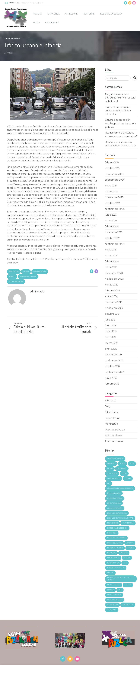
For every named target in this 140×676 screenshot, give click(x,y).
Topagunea (53, 14)
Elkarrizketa (112, 412)
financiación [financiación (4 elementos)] (112, 523)
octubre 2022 (112, 238)
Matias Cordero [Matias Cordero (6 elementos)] (113, 585)
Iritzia (36, 22)
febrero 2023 (112, 226)
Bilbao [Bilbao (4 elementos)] (110, 468)
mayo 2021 (111, 249)
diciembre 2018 (113, 354)
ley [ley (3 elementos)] (125, 563)
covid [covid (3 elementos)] (124, 473)
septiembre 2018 (114, 372)
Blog (107, 406)
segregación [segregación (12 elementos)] (112, 605)
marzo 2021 (111, 255)
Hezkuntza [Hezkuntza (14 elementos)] (111, 533)
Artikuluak (71, 14)
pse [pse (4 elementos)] (120, 590)
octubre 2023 (112, 203)
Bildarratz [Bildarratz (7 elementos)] (121, 468)
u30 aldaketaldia (16, 281)
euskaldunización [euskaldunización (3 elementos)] (114, 508)
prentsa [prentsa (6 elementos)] (110, 590)
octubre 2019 (112, 314)
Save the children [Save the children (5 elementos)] (114, 600)
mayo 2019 (111, 331)
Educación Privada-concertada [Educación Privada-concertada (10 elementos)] (120, 488)
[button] (59, 641)
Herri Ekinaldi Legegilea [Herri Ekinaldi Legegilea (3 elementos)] (117, 528)
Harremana (52, 22)
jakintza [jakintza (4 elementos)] (123, 553)
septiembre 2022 (114, 244)
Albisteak (110, 400)
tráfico (12, 276)
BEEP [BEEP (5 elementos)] (132, 463)
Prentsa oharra (113, 435)
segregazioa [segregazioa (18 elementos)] (128, 605)
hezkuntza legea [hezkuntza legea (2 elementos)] (114, 543)
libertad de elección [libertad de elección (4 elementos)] (115, 568)
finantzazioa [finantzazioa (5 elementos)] (128, 523)
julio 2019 (110, 319)
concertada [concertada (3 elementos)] (112, 473)
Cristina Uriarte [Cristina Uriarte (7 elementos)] (113, 478)
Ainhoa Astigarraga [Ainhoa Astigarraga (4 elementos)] (115, 458)
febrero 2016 (112, 383)
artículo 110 (13, 271)
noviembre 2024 (114, 174)
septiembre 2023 (114, 209)
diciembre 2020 (114, 273)
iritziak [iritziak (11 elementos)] (131, 548)
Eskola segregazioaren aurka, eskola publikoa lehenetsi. (118, 110)
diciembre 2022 (113, 232)
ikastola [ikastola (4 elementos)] (129, 543)
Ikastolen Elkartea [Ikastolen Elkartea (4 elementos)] (115, 548)
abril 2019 (110, 337)
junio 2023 (111, 215)
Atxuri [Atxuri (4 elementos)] (122, 463)
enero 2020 (111, 296)
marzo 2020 (111, 284)
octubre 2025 (112, 168)
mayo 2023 (111, 220)
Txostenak (88, 14)
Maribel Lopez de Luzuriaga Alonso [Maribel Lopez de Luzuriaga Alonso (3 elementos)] (118, 579)
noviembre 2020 (114, 279)
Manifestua (111, 424)
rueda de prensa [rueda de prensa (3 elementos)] (114, 595)
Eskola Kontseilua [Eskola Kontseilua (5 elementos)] (114, 498)
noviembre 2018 (114, 360)
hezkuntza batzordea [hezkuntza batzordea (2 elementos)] (116, 538)
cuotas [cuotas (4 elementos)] (128, 478)
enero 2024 (111, 191)
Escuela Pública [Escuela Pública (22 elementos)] (113, 493)
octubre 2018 (112, 366)
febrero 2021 (112, 261)
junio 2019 (110, 325)
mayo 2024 (111, 185)
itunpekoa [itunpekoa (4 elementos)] (111, 553)
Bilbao (26, 271)
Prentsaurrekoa (114, 441)
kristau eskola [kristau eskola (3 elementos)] (113, 558)
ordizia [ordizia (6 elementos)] (128, 585)
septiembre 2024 (114, 180)
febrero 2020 (112, 290)
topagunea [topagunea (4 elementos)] (111, 610)
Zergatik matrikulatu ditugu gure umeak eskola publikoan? (120, 98)
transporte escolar (28, 276)
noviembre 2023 (114, 197)
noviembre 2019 (114, 308)
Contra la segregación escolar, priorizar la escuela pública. (120, 123)
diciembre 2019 (113, 302)
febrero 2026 (112, 162)
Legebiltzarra (112, 418)
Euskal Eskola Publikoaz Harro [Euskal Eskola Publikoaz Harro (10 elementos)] (120, 518)
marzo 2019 (111, 343)
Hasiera (37, 14)
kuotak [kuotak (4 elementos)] (127, 558)
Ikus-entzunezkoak (111, 14)
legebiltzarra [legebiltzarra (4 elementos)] (113, 563)
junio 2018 (111, 378)
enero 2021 (111, 267)
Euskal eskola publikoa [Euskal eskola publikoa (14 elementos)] (117, 513)
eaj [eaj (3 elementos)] (108, 483)
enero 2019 (111, 349)
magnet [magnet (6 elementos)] (110, 573)
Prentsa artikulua (12, 38)
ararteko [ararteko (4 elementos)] (111, 463)
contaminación (39, 271)
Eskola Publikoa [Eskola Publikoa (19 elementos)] (114, 503)
